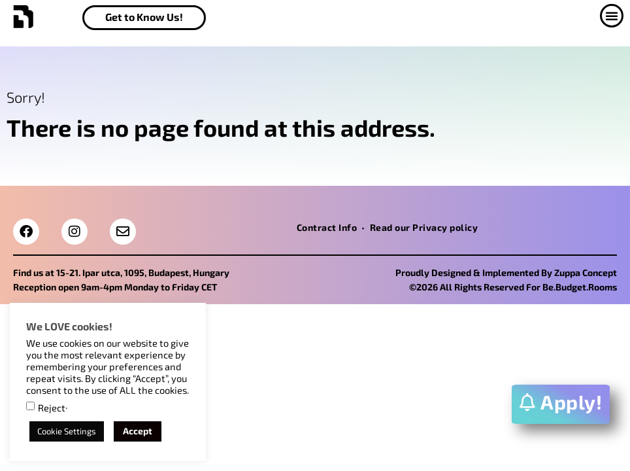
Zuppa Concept (585, 272)
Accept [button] (137, 430)
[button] (606, 15)
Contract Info (327, 227)
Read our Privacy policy (424, 227)
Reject (51, 408)
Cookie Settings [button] (66, 431)
